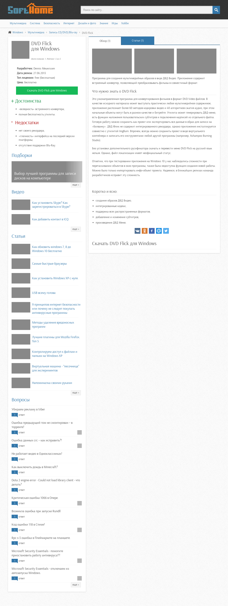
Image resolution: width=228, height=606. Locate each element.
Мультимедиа (18, 23)
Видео (18, 192)
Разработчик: (25, 68)
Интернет (68, 23)
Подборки (22, 155)
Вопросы (21, 400)
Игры (115, 23)
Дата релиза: (25, 73)
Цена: (20, 82)
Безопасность (52, 23)
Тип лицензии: (25, 78)
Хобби (125, 23)
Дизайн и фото (87, 23)
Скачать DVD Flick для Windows (47, 90)
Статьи (18, 236)
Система (35, 23)
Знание (104, 23)
